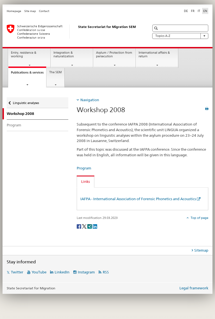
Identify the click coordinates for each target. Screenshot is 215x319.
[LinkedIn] (95, 226)
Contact (44, 11)
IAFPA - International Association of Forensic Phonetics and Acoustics (138, 199)
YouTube (39, 272)
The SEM (55, 72)
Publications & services (28, 74)
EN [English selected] (205, 11)
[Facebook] (79, 226)
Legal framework (193, 288)
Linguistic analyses (26, 101)
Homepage (14, 11)
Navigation (89, 100)
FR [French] (193, 11)
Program (14, 125)
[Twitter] (84, 226)
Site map (30, 11)
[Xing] (90, 226)
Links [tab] (85, 181)
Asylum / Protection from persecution (114, 54)
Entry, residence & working (23, 54)
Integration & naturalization (63, 54)
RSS (106, 272)
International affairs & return (154, 54)
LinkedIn (62, 272)
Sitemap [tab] (201, 250)
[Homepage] (72, 32)
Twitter (17, 272)
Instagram (86, 272)
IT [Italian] (199, 11)
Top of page (199, 218)
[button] (156, 28)
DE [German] (186, 11)
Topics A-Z (180, 36)
